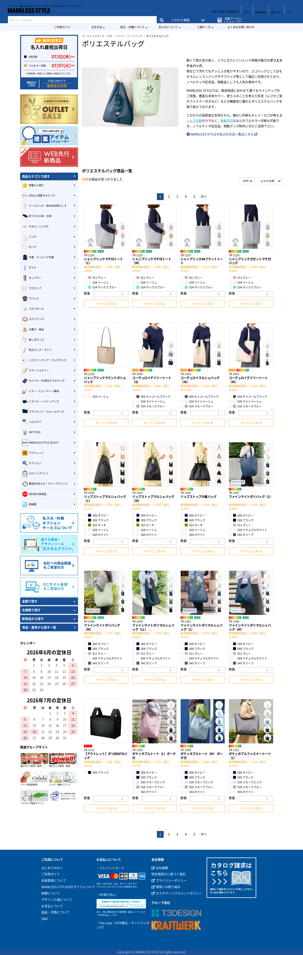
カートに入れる (106, 303)
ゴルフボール (33, 309)
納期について (50, 893)
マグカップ (31, 288)
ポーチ (29, 247)
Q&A (44, 918)
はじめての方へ (52, 867)
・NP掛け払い (106, 894)
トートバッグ (134, 36)
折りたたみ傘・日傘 (36, 216)
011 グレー (97, 277)
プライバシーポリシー (169, 880)
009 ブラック (98, 520)
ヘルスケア (31, 422)
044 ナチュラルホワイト (250, 529)
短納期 (29, 504)
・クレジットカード (110, 867)
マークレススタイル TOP (97, 36)
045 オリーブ (243, 534)
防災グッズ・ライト (36, 350)
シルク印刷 (194, 120)
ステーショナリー (35, 370)
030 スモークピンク (150, 782)
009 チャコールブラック (153, 396)
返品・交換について (55, 912)
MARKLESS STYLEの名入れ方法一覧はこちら (222, 134)
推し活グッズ (33, 340)
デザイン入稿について (56, 899)
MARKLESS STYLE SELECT (40, 443)
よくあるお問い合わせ (240, 27)
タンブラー (31, 278)
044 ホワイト (98, 534)
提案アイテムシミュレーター (232, 18)
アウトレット (33, 453)
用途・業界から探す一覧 (39, 627)
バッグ (119, 36)
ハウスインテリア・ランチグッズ (44, 360)
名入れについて (168, 27)
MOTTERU (31, 432)
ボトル (29, 268)
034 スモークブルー (150, 406)
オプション (31, 463)
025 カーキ (97, 525)
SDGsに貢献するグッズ (38, 196)
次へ (204, 196)
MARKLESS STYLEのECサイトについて (68, 886)
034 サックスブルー (102, 287)
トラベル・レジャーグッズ (40, 401)
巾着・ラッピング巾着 (38, 257)
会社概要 (160, 867)
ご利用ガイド (62, 27)
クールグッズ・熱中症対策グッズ (44, 206)
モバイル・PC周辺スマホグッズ (43, 381)
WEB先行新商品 (34, 494)
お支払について (52, 906)
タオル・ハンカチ (35, 226)
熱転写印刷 (228, 120)
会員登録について (53, 880)
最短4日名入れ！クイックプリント (45, 484)
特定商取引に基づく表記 (169, 874)
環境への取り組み (166, 886)
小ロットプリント (35, 473)
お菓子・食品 (33, 329)
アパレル (30, 298)
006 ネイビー (98, 515)
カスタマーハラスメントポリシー (177, 893)
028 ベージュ (98, 282)
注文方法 (96, 27)
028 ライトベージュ (150, 401)
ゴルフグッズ (33, 319)
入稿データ (204, 27)
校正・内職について (132, 27)
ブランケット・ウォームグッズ (43, 412)
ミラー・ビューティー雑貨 (40, 391)
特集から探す (33, 185)
